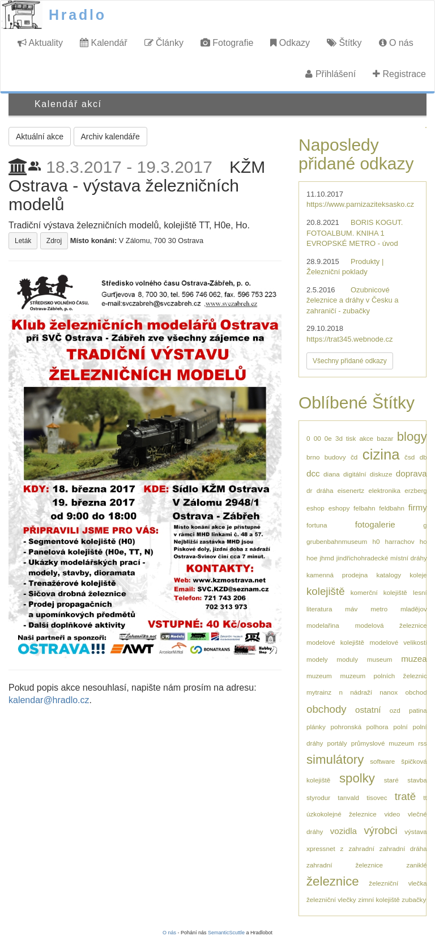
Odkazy (290, 43)
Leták (23, 241)
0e (328, 438)
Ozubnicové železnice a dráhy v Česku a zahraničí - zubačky (352, 300)
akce (366, 438)
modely (317, 659)
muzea (414, 658)
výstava (415, 831)
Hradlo (77, 15)
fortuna (316, 525)
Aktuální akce (39, 136)
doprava (411, 473)
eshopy (339, 508)
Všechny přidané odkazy (350, 361)
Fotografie (227, 43)
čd (354, 457)
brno (312, 457)
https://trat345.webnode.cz (349, 339)
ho (423, 541)
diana (331, 474)
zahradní (361, 848)
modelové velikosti (398, 642)
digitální (354, 474)
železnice (332, 881)
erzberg (415, 490)
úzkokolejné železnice (341, 814)
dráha (325, 490)
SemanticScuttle (226, 932)
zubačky (414, 899)
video (392, 814)
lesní (420, 592)
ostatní (368, 709)
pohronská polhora (360, 726)
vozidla (343, 831)
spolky (357, 778)
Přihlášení (330, 74)
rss (422, 743)
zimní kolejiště (378, 899)
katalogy (389, 574)
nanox (388, 692)
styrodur (318, 797)
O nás (396, 43)
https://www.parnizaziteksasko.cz (360, 204)
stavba (417, 780)
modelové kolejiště (335, 642)
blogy (412, 436)
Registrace (399, 74)
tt (425, 797)
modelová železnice (391, 625)
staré (391, 780)
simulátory (335, 759)
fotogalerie (375, 524)
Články (164, 43)
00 (317, 438)
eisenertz (351, 490)
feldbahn (391, 508)
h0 (375, 541)
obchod (416, 692)
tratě (405, 796)
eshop (315, 508)
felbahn (364, 508)
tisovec (376, 797)
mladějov (413, 608)
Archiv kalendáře (110, 136)
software (382, 761)
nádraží (361, 692)
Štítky (344, 43)
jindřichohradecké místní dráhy (381, 557)
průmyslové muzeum (382, 743)
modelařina (322, 625)
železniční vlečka (398, 883)
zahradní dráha (403, 848)
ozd (395, 710)
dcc (313, 473)
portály (337, 743)
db (423, 457)
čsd (409, 457)
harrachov (400, 541)
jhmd (327, 557)
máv (351, 608)
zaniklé (416, 865)
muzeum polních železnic (383, 675)
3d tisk (345, 438)
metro (378, 608)
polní (400, 726)
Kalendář (103, 43)
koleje (418, 574)
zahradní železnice (344, 865)
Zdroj (54, 241)
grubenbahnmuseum (336, 541)
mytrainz (318, 692)
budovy (335, 457)
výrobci (380, 830)
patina (418, 710)
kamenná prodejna (337, 574)
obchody (326, 709)
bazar (385, 438)
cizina (381, 454)
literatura (319, 608)
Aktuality (40, 43)
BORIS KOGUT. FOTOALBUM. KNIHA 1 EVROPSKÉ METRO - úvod (354, 233)
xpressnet (320, 848)
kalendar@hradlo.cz (48, 700)
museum (380, 659)
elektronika (384, 490)
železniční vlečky (331, 899)
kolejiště (325, 591)
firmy (417, 507)
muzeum (319, 675)
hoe (312, 557)
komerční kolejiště (379, 592)
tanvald (348, 797)
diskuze (381, 474)
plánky (316, 726)
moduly (347, 659)
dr (309, 490)
